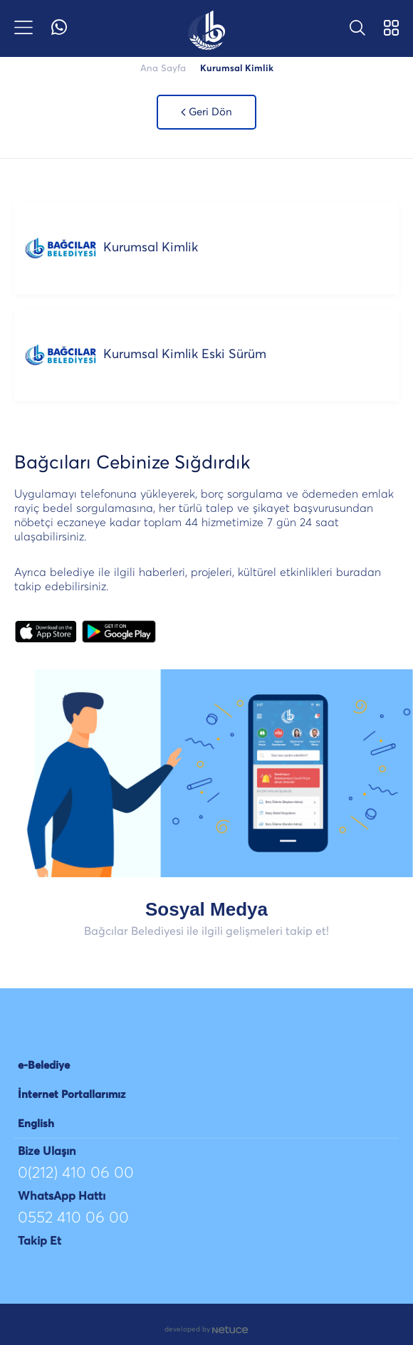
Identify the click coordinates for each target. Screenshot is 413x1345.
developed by (206, 1330)
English (36, 1124)
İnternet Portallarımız (71, 1094)
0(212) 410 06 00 (76, 1173)
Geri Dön (207, 112)
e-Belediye (44, 1065)
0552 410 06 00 (73, 1218)
